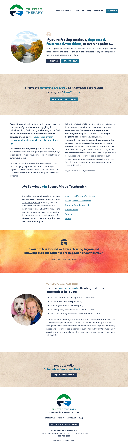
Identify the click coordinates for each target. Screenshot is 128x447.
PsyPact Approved (31, 202)
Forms (61, 417)
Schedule (112, 10)
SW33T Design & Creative (68, 444)
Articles (79, 10)
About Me (98, 10)
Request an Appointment (64, 424)
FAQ (89, 10)
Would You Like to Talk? (64, 99)
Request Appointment (64, 374)
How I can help (70, 61)
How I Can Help (63, 10)
